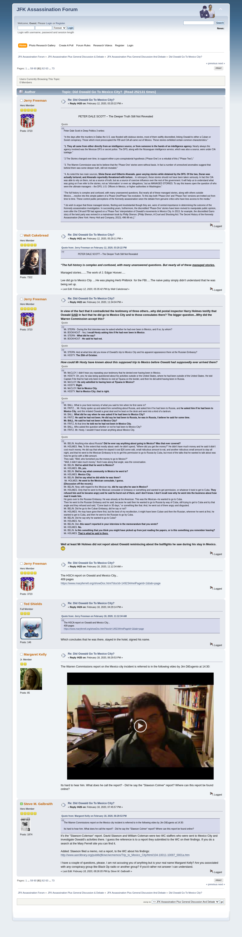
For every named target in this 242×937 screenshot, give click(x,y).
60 (35, 68)
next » (221, 63)
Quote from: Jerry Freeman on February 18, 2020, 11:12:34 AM (94, 616)
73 (53, 68)
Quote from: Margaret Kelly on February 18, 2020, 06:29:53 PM (94, 825)
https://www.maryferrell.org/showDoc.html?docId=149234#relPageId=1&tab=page (111, 583)
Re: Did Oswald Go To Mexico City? (91, 99)
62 (43, 68)
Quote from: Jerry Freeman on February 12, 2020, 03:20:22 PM (94, 247)
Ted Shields (33, 604)
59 (31, 68)
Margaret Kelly (35, 654)
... (28, 68)
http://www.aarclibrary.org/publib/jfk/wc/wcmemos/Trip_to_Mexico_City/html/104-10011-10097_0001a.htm (125, 864)
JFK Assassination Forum (47, 9)
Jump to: (147, 911)
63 (46, 68)
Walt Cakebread (36, 235)
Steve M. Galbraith (38, 813)
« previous (212, 63)
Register (60, 23)
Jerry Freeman (35, 100)
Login (49, 23)
